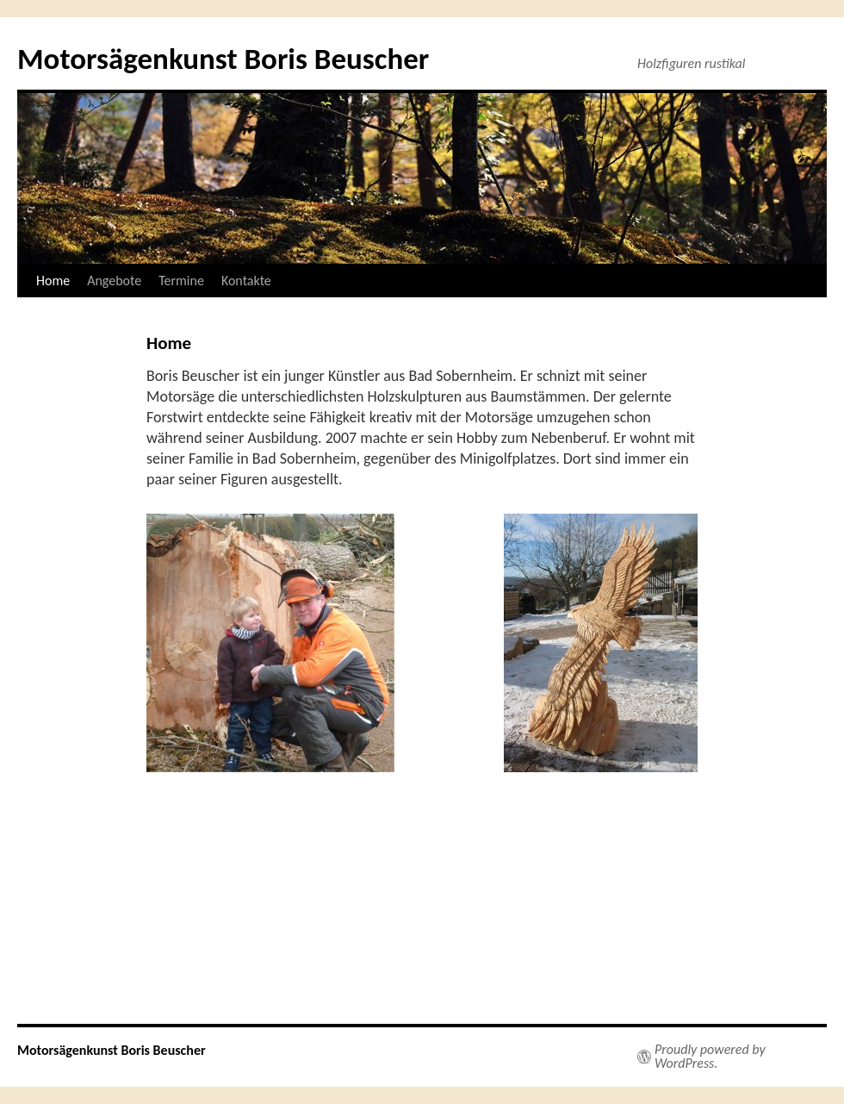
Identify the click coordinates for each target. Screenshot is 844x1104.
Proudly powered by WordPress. (710, 1056)
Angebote (114, 280)
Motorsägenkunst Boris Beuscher (223, 59)
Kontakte (246, 280)
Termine (181, 280)
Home (53, 280)
